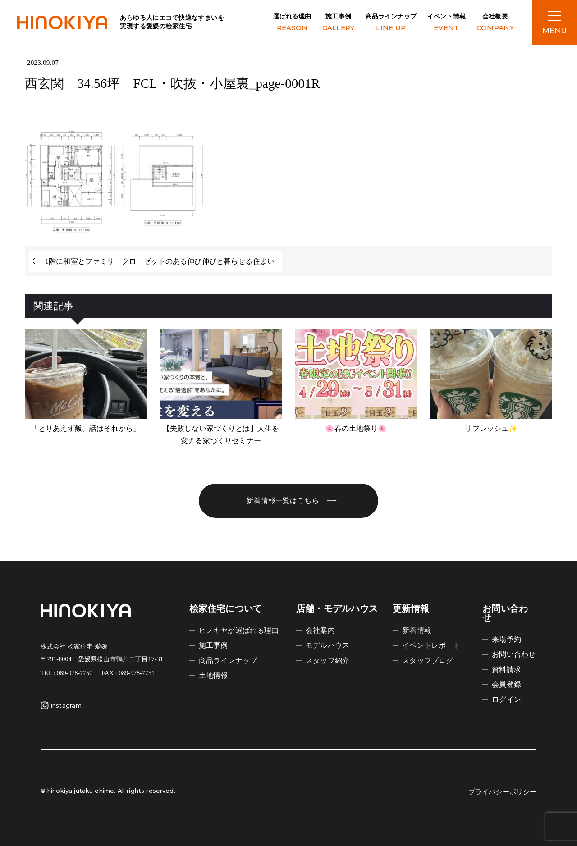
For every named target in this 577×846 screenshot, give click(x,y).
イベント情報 (446, 23)
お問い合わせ (514, 654)
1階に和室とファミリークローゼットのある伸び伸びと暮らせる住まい (160, 261)
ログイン (506, 699)
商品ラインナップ (391, 23)
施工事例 (338, 23)
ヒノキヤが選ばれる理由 (239, 630)
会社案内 (320, 630)
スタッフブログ (427, 660)
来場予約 (506, 639)
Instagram (61, 705)
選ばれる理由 (292, 23)
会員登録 (506, 684)
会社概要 (495, 23)
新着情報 (416, 630)
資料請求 (506, 669)
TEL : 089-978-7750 (67, 673)
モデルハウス (327, 645)
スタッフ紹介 (327, 660)
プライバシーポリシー (502, 792)
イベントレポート (431, 645)
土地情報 (213, 675)
